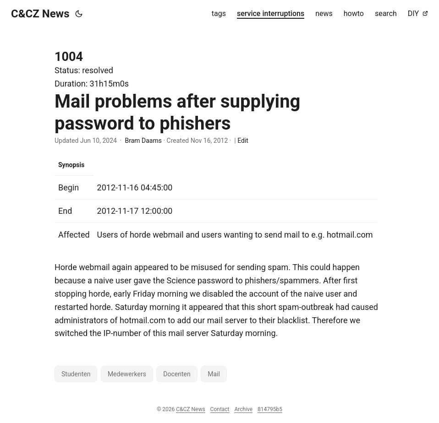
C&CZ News (40, 13)
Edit (242, 140)
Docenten (176, 374)
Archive (243, 409)
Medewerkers (127, 374)
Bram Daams (143, 140)
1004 (69, 56)
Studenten (75, 374)
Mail (214, 374)
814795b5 (270, 409)
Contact (220, 409)
